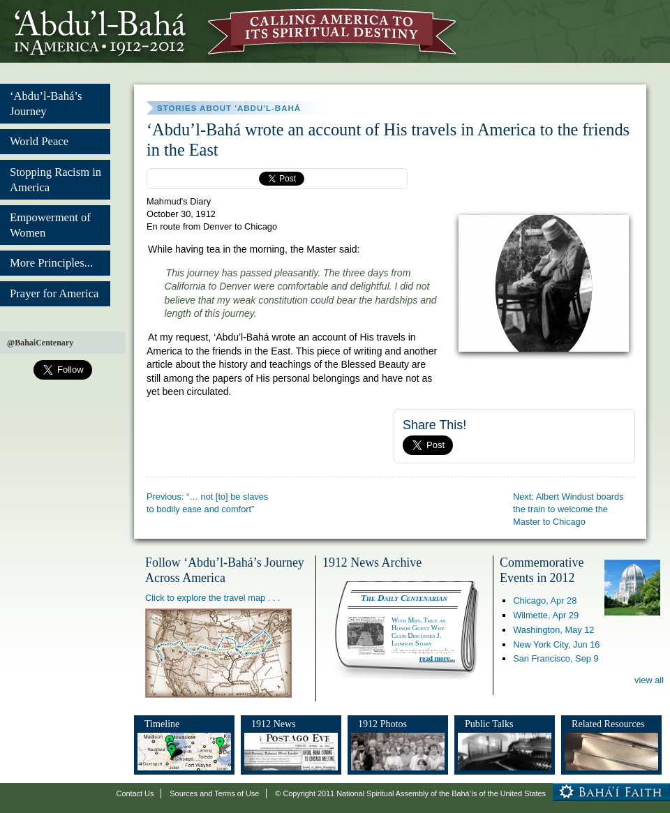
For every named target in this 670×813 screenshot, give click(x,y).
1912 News (273, 723)
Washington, (553, 630)
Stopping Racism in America (55, 179)
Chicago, (544, 600)
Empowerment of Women (50, 225)
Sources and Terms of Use (214, 793)
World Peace (39, 141)
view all (649, 680)
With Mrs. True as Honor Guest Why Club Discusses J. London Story (418, 631)
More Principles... (51, 262)
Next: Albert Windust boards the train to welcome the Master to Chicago (568, 509)
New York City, (556, 644)
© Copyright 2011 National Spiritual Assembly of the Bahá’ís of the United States (410, 793)
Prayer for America (54, 293)
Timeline (161, 723)
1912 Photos (382, 723)
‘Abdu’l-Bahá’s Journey (46, 103)
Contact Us (135, 793)
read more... (437, 658)
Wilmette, (546, 615)
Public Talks (489, 723)
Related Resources (608, 723)
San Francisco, (555, 658)
